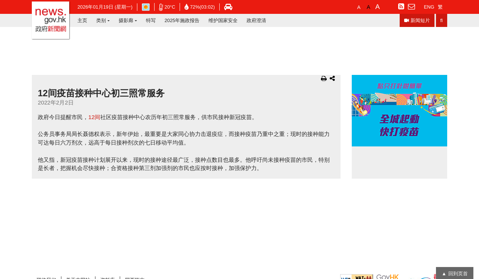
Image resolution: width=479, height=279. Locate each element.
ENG (429, 7)
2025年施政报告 (182, 20)
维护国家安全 (223, 20)
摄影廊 (126, 20)
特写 (151, 20)
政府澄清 (256, 20)
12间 (94, 117)
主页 (82, 20)
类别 (101, 20)
